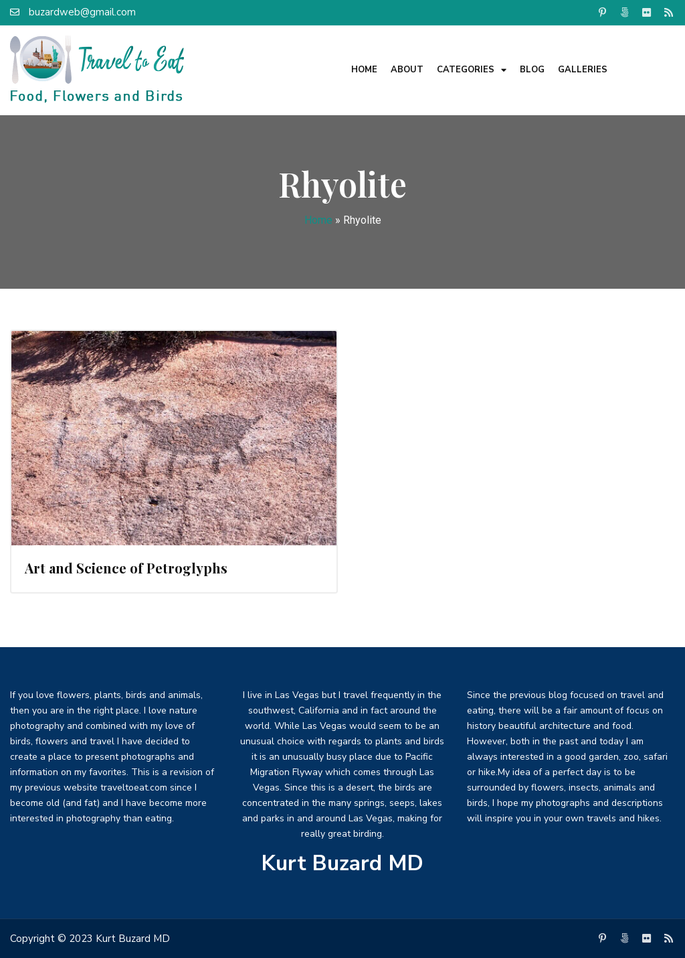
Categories (471, 70)
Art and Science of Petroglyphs (126, 568)
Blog (532, 70)
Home (364, 70)
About (407, 70)
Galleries (582, 70)
